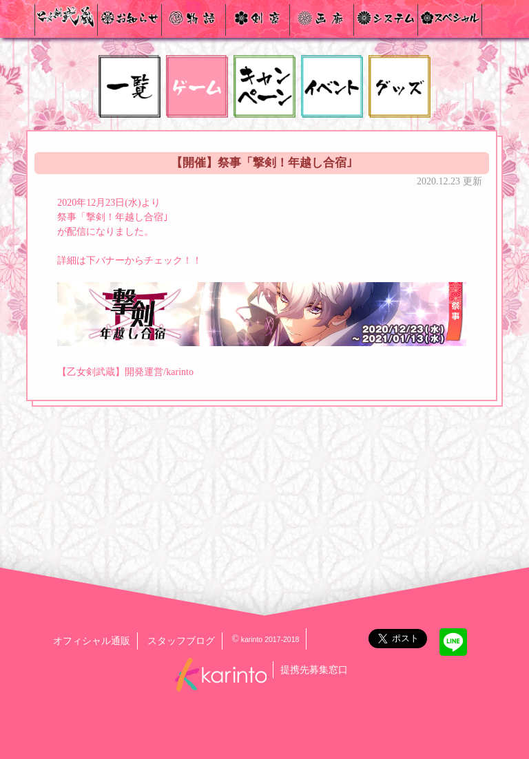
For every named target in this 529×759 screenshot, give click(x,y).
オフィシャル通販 (91, 641)
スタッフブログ (181, 641)
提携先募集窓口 (314, 670)
